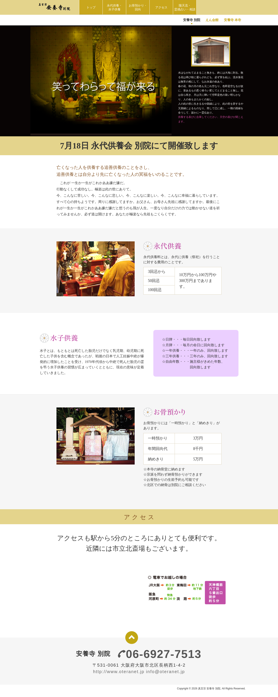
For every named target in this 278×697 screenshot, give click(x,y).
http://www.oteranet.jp (118, 671)
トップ (91, 7)
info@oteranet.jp (165, 671)
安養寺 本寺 (232, 20)
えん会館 (211, 20)
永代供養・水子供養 (115, 7)
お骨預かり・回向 (139, 7)
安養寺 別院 (191, 20)
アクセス (161, 7)
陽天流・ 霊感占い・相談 (185, 7)
